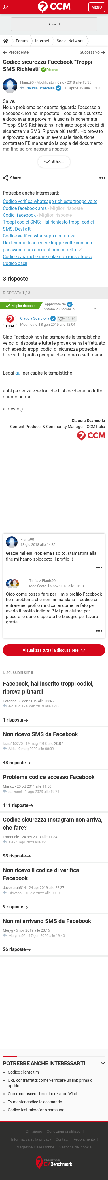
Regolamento (84, 1139)
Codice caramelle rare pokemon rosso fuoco (47, 256)
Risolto (52, 70)
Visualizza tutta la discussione (51, 650)
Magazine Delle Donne (35, 1147)
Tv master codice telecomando (35, 1102)
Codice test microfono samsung (36, 1110)
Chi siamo (34, 1131)
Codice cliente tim (23, 1072)
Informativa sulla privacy (31, 1139)
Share (15, 178)
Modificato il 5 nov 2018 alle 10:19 (56, 586)
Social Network (70, 41)
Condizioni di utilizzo (64, 1131)
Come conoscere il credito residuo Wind (42, 1093)
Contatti (62, 1139)
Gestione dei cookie (75, 1147)
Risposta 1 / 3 (16, 293)
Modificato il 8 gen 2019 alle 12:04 (47, 324)
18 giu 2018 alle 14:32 (38, 544)
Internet (42, 41)
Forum (22, 41)
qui (18, 373)
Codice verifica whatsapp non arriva (39, 236)
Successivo (90, 52)
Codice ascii (15, 263)
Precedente (18, 52)
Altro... (57, 162)
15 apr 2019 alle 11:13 (82, 88)
